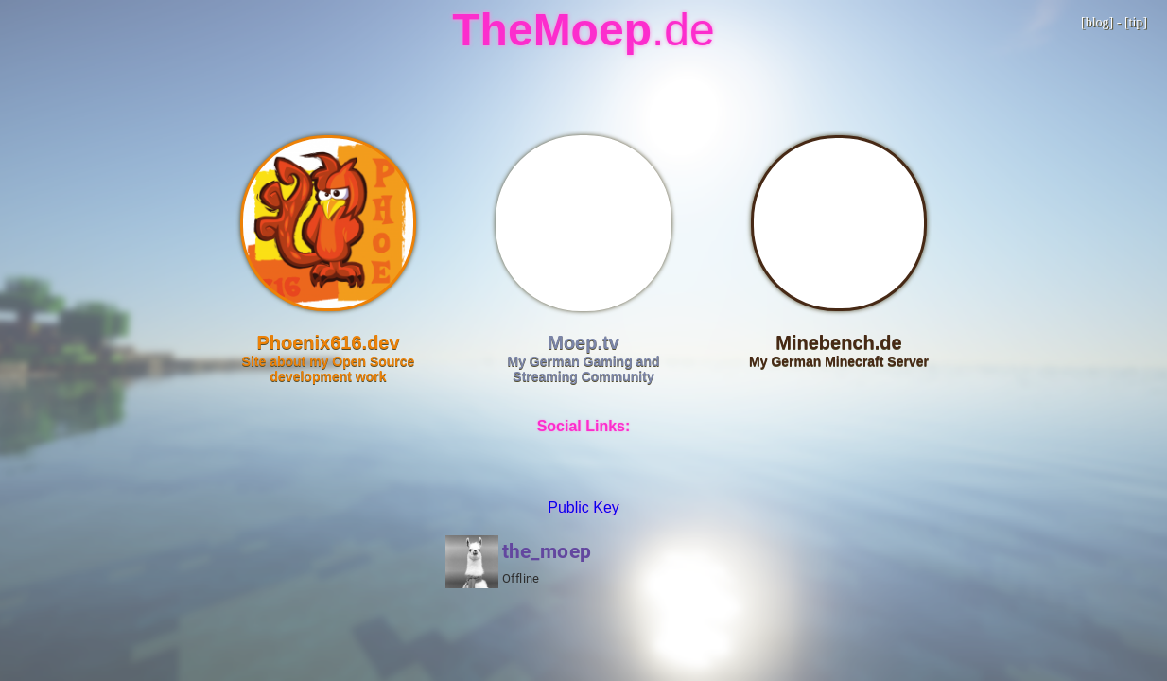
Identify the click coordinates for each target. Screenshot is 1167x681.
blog (1097, 22)
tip (1136, 22)
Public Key (583, 507)
